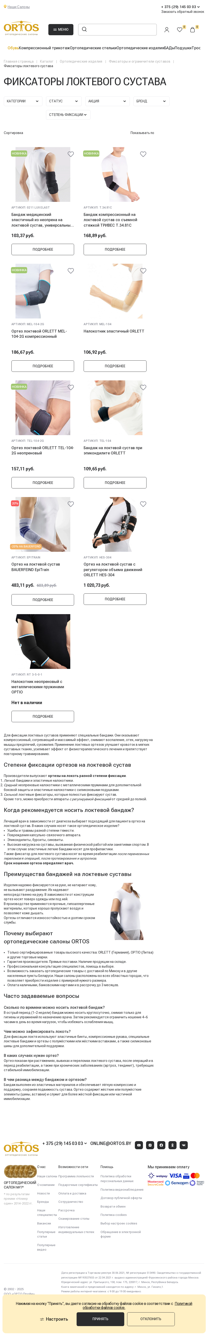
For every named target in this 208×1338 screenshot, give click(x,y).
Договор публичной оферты (121, 1198)
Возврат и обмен (113, 1206)
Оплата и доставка (72, 1193)
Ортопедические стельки (93, 48)
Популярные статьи (46, 1234)
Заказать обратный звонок (182, 12)
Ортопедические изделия (140, 48)
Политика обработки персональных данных (117, 1178)
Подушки (183, 48)
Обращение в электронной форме (121, 1234)
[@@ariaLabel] (71, 154)
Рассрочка (66, 1210)
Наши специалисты (47, 1213)
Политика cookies (114, 1215)
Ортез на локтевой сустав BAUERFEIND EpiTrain (35, 567)
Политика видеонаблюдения (122, 1189)
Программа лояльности (76, 1176)
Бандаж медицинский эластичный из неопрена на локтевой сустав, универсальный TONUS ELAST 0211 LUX (42, 220)
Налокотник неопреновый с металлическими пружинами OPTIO (37, 687)
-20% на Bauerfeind (26, 546)
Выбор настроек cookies (119, 1223)
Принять (100, 1319)
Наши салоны (47, 1176)
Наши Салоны (19, 7)
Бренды (43, 1202)
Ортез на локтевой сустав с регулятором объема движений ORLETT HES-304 (113, 569)
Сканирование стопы (73, 1218)
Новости (43, 1193)
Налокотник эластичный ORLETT (114, 331)
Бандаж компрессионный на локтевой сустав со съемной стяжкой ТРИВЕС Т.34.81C (110, 220)
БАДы (169, 48)
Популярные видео (46, 1247)
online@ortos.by (110, 1143)
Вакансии (44, 1223)
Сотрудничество (70, 1202)
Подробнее (43, 249)
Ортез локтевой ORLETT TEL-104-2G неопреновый (42, 450)
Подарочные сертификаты (78, 1185)
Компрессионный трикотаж (44, 48)
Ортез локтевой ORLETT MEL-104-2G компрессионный (39, 334)
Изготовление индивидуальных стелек (76, 1229)
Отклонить (150, 1319)
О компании (46, 1185)
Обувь (13, 48)
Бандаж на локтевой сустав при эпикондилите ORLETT (113, 450)
